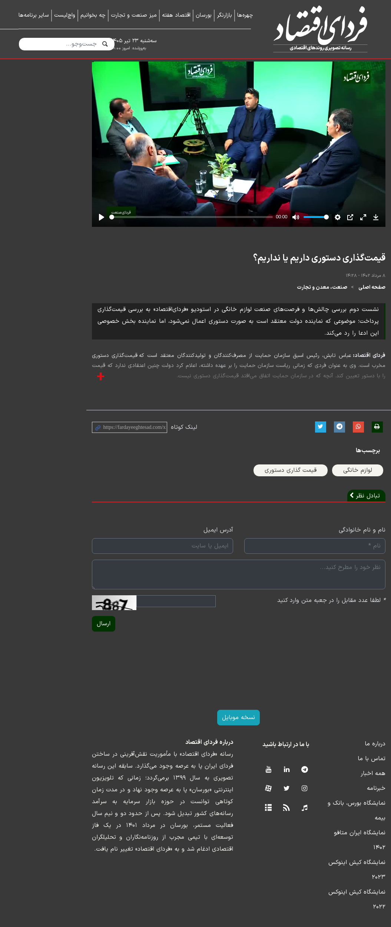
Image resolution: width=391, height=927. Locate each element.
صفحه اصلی (359, 333)
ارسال (30, 656)
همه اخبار (360, 806)
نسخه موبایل (195, 750)
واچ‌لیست (64, 15)
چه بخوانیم (93, 15)
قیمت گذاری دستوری (278, 503)
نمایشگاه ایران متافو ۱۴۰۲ (340, 851)
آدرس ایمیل (175, 563)
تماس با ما (359, 791)
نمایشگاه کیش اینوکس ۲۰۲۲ (337, 880)
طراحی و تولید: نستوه (201, 923)
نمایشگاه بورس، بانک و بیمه (337, 836)
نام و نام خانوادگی (349, 563)
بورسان (204, 15)
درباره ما (362, 776)
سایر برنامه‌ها (34, 15)
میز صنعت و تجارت (134, 15)
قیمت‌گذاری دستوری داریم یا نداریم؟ (307, 303)
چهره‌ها (245, 15)
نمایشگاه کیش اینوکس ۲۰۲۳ (336, 865)
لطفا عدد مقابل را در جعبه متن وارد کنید (319, 633)
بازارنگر (224, 15)
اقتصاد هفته (176, 15)
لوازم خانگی (345, 503)
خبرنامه (363, 821)
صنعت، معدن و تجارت (309, 333)
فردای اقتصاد (317, 28)
